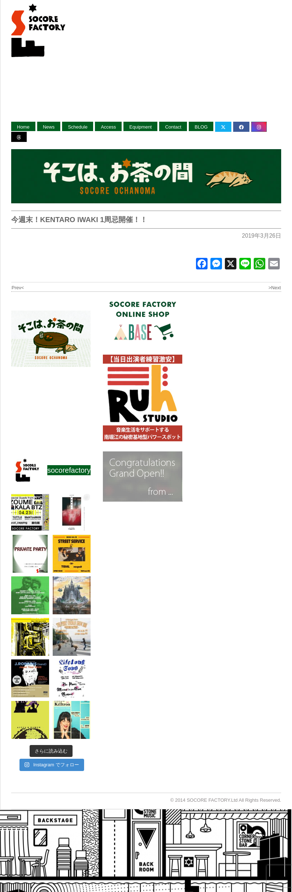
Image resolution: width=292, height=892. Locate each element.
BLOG (201, 127)
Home (23, 127)
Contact (173, 127)
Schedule (77, 127)
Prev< (18, 287)
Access (108, 127)
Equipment (140, 127)
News (49, 127)
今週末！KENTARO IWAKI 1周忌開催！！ (79, 220)
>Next (275, 287)
